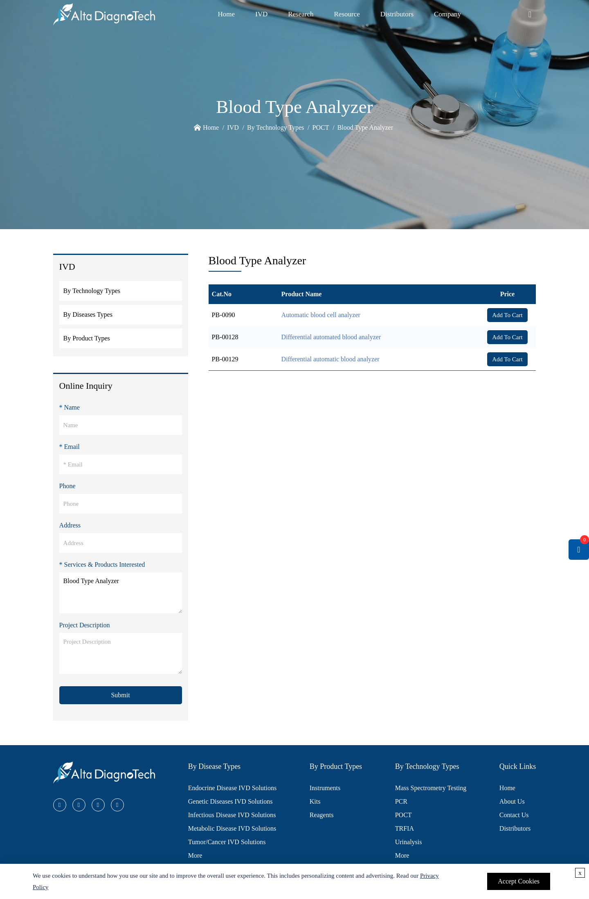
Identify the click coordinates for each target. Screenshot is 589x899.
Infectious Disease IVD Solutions (232, 814)
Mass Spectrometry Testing (431, 787)
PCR (401, 801)
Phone (67, 485)
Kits (315, 801)
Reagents (322, 814)
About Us (512, 801)
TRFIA (404, 828)
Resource (347, 14)
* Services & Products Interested (102, 564)
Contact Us (514, 814)
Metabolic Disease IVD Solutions (232, 828)
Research (300, 14)
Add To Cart (507, 315)
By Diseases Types (87, 314)
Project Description (84, 625)
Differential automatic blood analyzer (330, 359)
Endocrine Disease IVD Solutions (232, 787)
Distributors (397, 14)
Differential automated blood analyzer (331, 336)
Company (447, 14)
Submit (120, 695)
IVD (261, 14)
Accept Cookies (519, 881)
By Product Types (86, 338)
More (195, 855)
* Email (69, 446)
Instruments (325, 787)
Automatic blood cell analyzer (320, 314)
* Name (69, 407)
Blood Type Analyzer (365, 127)
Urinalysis (408, 841)
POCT (320, 127)
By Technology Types (275, 127)
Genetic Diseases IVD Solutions (230, 801)
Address (70, 525)
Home (226, 14)
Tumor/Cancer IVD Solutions (227, 841)
